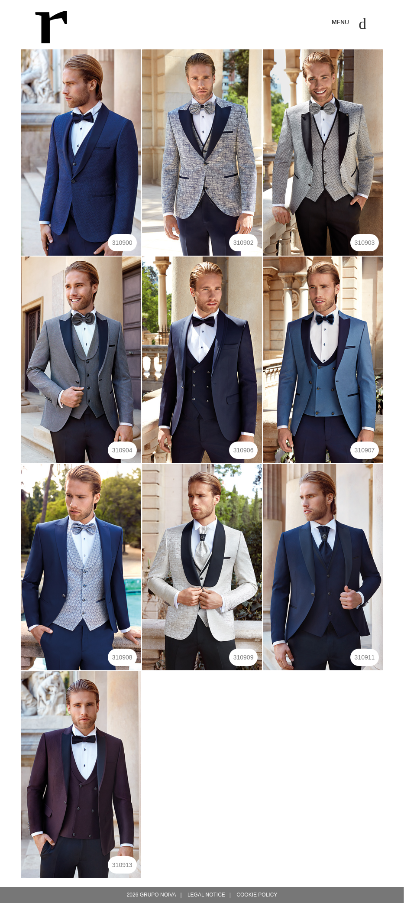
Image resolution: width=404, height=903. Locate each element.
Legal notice (206, 895)
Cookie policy (256, 895)
